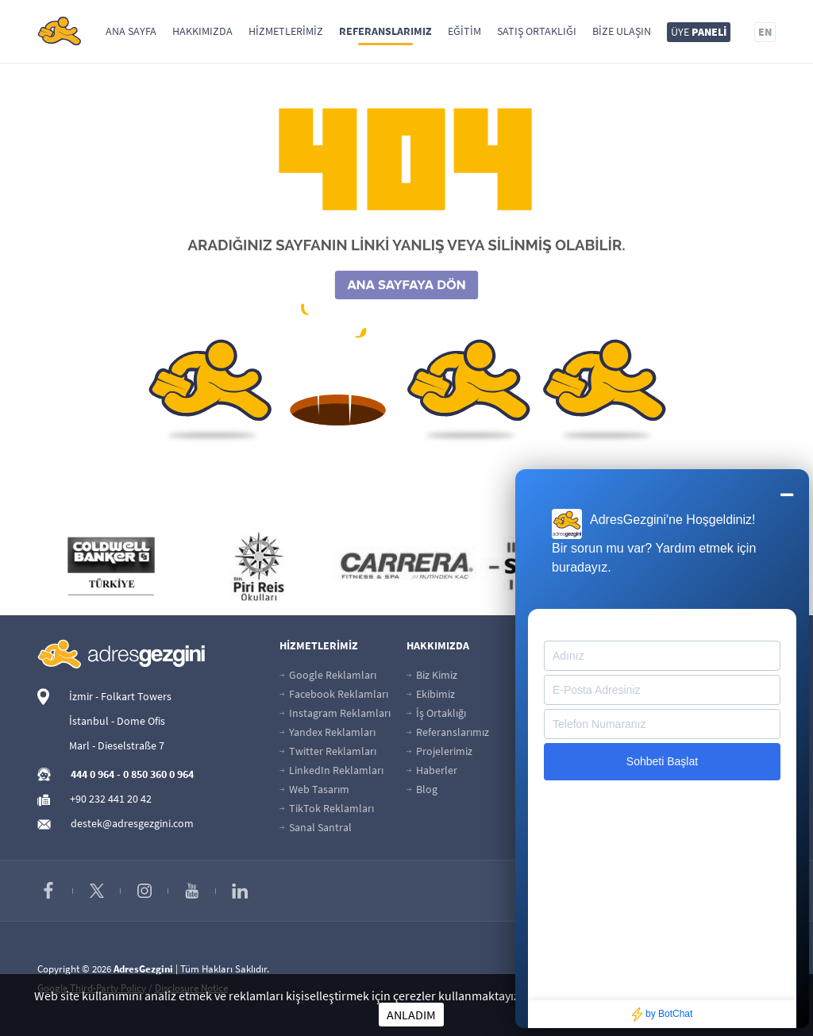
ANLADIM (411, 1015)
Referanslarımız (385, 31)
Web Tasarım (314, 789)
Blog (421, 789)
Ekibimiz (430, 694)
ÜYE (698, 32)
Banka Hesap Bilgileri (588, 713)
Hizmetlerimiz (286, 31)
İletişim (556, 789)
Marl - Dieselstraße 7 (116, 745)
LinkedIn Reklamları (331, 770)
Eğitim (464, 31)
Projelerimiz (439, 751)
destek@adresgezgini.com (132, 823)
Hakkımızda (202, 31)
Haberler (431, 770)
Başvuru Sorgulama (585, 732)
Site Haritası (566, 770)
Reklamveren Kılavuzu (718, 732)
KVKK (678, 808)
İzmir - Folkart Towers (120, 696)
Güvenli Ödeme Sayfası (592, 675)
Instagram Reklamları (335, 713)
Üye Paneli (690, 675)
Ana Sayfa (131, 31)
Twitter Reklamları (327, 751)
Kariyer (682, 694)
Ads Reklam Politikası (716, 713)
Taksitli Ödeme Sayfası (591, 694)
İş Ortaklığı (436, 713)
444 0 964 (92, 774)
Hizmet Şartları (700, 751)
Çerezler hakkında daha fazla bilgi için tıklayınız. (652, 995)
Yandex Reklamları (327, 732)
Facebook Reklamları (333, 694)
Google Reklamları (327, 675)
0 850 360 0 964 (158, 774)
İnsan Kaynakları (578, 751)
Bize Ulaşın (621, 31)
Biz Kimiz (431, 675)
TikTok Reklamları (326, 808)
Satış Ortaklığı (536, 31)
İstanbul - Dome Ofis (117, 721)
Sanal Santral (315, 827)
